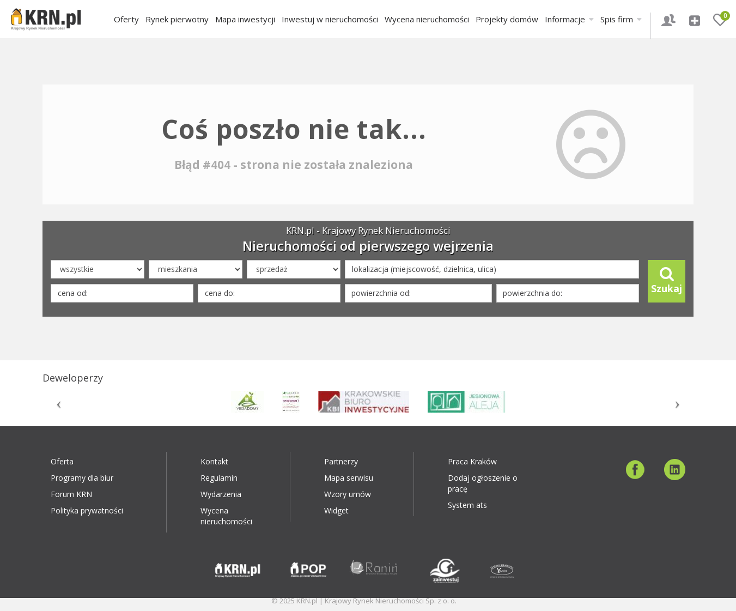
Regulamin (219, 478)
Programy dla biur (82, 478)
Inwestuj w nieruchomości (330, 19)
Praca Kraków (472, 461)
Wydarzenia (220, 494)
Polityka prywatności (87, 510)
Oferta (62, 461)
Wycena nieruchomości (427, 19)
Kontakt (214, 461)
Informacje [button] (569, 19)
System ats (467, 505)
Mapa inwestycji (245, 19)
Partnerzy (341, 461)
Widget (336, 510)
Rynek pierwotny (177, 19)
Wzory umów (347, 494)
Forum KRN (71, 494)
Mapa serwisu (348, 478)
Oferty (126, 19)
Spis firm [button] (621, 19)
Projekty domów (507, 19)
